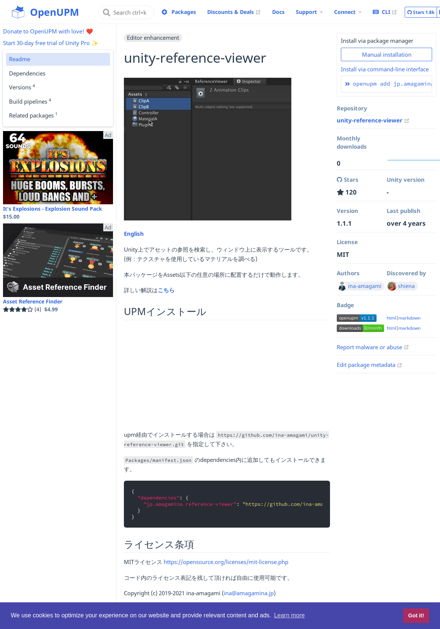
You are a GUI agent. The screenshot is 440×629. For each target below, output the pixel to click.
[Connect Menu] (348, 12)
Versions (22, 87)
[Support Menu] (309, 12)
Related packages (33, 115)
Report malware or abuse (373, 347)
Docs (278, 11)
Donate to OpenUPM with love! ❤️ (48, 31)
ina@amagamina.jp (249, 593)
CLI (385, 11)
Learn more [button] (289, 615)
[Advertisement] (227, 377)
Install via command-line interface (385, 69)
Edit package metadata (369, 364)
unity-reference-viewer (373, 120)
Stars (420, 12)
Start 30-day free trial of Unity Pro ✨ (50, 43)
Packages (184, 11)
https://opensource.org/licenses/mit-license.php (226, 562)
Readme (19, 59)
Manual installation (386, 54)
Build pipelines (30, 101)
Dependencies (27, 73)
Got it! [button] (416, 615)
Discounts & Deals (234, 11)
